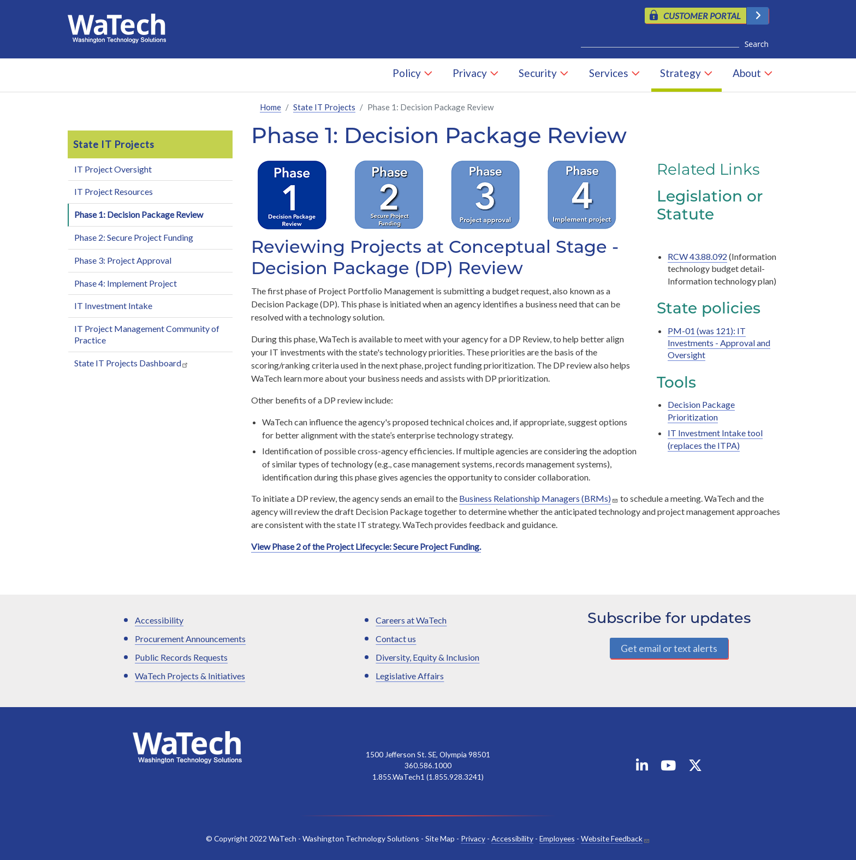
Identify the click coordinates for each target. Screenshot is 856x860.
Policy (407, 73)
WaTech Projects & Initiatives (190, 676)
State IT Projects (113, 144)
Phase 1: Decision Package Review (138, 215)
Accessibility (159, 620)
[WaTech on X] (695, 768)
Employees (557, 839)
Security (538, 73)
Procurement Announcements (190, 638)
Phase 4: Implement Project (125, 283)
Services (608, 73)
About (747, 73)
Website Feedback (612, 839)
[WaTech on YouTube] (668, 768)
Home (270, 107)
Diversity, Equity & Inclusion (427, 657)
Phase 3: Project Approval (122, 260)
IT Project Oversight (113, 169)
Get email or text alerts (669, 649)
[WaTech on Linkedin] (642, 768)
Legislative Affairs (410, 676)
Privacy (470, 73)
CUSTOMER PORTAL (702, 15)
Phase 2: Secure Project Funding (133, 238)
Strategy (680, 73)
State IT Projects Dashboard (127, 363)
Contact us (396, 638)
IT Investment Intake (113, 306)
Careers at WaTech (411, 620)
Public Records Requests (181, 657)
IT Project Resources (113, 192)
